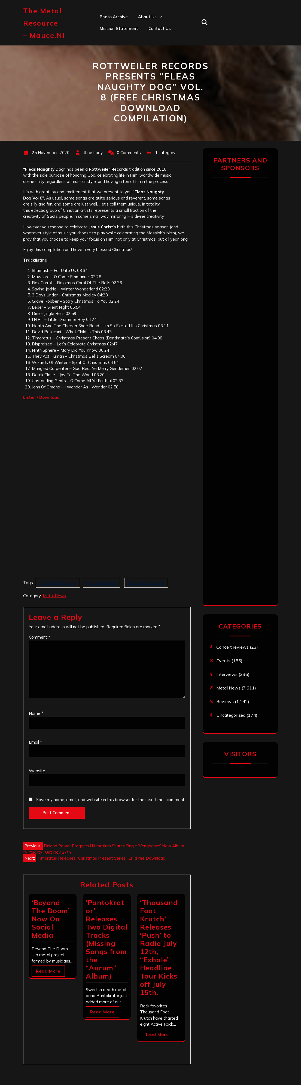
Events (223, 660)
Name (36, 713)
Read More (48, 971)
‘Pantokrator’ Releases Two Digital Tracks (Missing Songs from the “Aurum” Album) (106, 939)
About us (147, 16)
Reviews (225, 701)
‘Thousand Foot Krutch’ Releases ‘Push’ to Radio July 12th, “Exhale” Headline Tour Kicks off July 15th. (159, 947)
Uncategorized (230, 715)
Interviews (227, 674)
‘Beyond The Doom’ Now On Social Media (51, 918)
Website (37, 770)
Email (35, 742)
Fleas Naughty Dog (57, 582)
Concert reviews (232, 647)
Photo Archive (114, 16)
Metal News (54, 595)
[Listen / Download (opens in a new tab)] (41, 397)
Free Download (101, 582)
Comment (39, 637)
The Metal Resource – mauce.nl (44, 23)
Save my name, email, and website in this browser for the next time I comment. (110, 799)
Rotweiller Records (146, 582)
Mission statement (119, 28)
